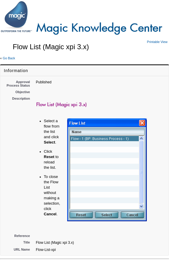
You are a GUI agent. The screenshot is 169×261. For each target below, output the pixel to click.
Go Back (9, 58)
